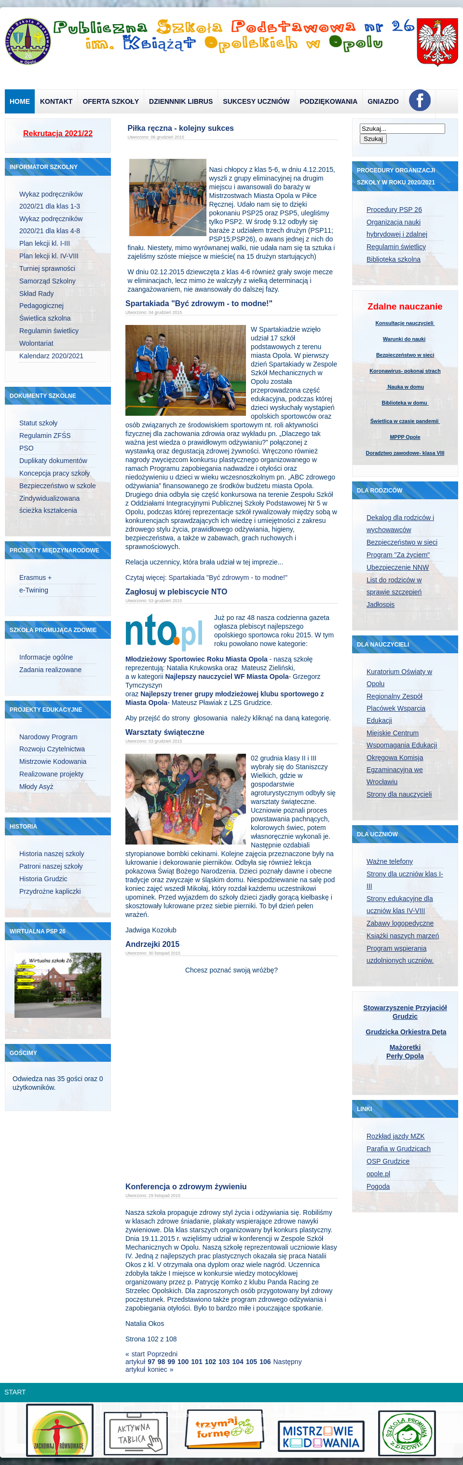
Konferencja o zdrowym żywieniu (186, 1187)
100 (183, 1362)
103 (224, 1362)
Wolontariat (36, 343)
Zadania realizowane (50, 670)
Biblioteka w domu (404, 403)
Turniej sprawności (47, 268)
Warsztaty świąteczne (164, 732)
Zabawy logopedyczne (400, 923)
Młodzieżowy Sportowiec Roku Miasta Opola (196, 659)
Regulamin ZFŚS (45, 435)
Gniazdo (383, 101)
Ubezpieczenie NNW (398, 567)
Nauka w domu (405, 387)
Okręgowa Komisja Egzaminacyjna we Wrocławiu (395, 770)
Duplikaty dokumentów (53, 461)
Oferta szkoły (110, 101)
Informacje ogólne (46, 657)
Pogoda (378, 1186)
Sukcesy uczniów (256, 101)
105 (251, 1362)
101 (196, 1362)
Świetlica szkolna (45, 318)
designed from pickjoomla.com (232, 1427)
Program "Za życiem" (398, 555)
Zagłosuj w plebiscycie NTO (176, 592)
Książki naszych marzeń (403, 936)
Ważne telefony (390, 861)
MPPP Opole (405, 437)
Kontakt (56, 101)
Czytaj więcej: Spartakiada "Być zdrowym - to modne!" (206, 577)
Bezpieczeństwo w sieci (405, 355)
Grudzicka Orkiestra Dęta (406, 1032)
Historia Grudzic (43, 879)
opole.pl (378, 1174)
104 (237, 1362)
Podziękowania (329, 101)
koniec (157, 1369)
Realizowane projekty (51, 774)
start (138, 1354)
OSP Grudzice (388, 1161)
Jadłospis (381, 604)
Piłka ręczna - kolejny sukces (180, 128)
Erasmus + (35, 577)
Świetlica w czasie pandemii (405, 421)
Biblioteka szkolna (394, 259)
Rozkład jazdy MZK (396, 1136)
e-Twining (33, 590)
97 (151, 1362)
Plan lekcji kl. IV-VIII (49, 256)
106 (265, 1362)
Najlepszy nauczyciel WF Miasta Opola (226, 676)
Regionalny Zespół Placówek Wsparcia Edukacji (396, 708)
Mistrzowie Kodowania (52, 761)
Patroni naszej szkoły (51, 866)
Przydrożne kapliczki (50, 891)
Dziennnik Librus (181, 101)
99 (171, 1362)
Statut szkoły (38, 423)
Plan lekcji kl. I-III (44, 243)
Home (20, 101)
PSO (26, 448)
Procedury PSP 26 (394, 209)
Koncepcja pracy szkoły (54, 473)
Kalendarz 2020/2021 (51, 356)
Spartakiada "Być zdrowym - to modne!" (198, 303)
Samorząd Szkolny (47, 281)
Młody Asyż (36, 786)
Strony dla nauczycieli (399, 794)
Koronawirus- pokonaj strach (404, 371)
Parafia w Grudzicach (399, 1149)
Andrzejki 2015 (152, 944)
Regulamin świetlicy (49, 331)
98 (161, 1362)
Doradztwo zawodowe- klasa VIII (405, 453)
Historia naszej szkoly (51, 854)
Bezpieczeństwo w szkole (57, 486)
